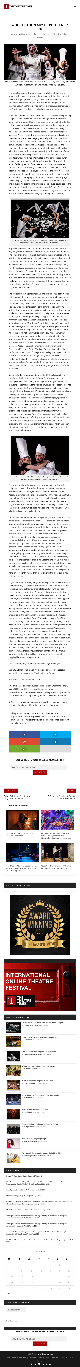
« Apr (8, 1293)
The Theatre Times (45, 1354)
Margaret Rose (29, 1127)
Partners (54, 1358)
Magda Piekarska (28, 34)
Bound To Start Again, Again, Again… (20, 1176)
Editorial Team (43, 1358)
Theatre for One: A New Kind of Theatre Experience (20, 834)
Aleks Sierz (28, 1098)
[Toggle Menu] (75, 6)
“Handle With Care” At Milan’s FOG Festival (22, 1210)
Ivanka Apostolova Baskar (33, 1054)
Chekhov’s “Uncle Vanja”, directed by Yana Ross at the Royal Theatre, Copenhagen (36, 1240)
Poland (65, 34)
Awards (33, 1358)
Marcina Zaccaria (30, 1141)
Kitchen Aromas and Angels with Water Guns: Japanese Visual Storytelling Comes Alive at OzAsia (56, 835)
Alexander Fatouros (31, 1069)
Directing (57, 34)
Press (71, 1358)
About (8, 1358)
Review (40, 37)
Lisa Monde (28, 1040)
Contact (40, 1361)
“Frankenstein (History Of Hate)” (18, 1196)
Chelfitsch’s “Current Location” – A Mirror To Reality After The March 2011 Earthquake (21, 868)
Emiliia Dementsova (31, 1025)
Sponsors (63, 1358)
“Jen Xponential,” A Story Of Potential (20, 1190)
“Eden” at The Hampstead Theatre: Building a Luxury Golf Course (56, 867)
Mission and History (20, 1358)
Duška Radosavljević (31, 1083)
